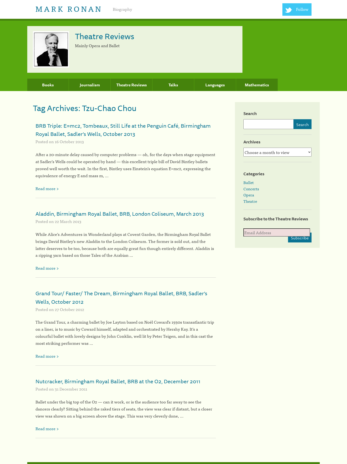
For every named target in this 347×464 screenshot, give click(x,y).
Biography (122, 9)
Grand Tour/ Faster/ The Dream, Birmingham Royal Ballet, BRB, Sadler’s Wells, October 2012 (121, 297)
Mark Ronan (68, 8)
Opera (248, 195)
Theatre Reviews (131, 85)
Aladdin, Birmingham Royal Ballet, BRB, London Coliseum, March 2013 (119, 213)
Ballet (248, 182)
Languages (215, 85)
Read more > (47, 188)
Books (48, 85)
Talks (173, 85)
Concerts (251, 189)
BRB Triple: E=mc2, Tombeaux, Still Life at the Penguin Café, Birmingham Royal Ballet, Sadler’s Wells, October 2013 (123, 129)
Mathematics (257, 85)
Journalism (90, 85)
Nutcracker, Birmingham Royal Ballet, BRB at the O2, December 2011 (117, 381)
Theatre (250, 201)
